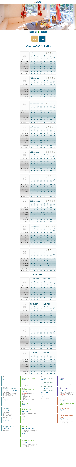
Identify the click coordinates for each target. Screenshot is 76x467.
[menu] (31, 32)
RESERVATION (43, 31)
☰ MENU (31, 31)
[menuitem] (31, 32)
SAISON (34, 38)
